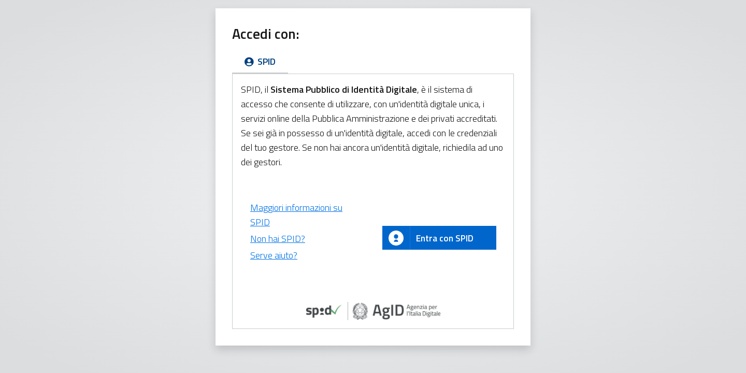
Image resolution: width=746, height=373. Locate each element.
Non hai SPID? (277, 239)
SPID (260, 61)
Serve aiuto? (273, 255)
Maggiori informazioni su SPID (296, 214)
